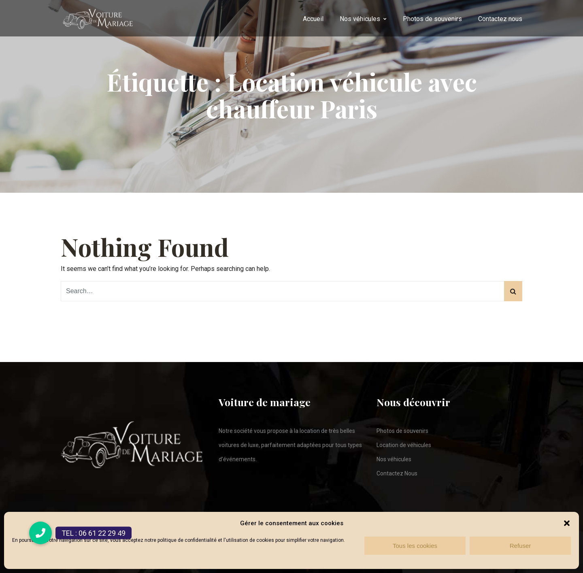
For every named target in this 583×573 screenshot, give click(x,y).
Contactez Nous (397, 473)
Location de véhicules (404, 445)
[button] (567, 523)
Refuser (520, 545)
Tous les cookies (415, 545)
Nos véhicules (360, 19)
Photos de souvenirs (432, 19)
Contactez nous (500, 19)
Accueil (313, 19)
